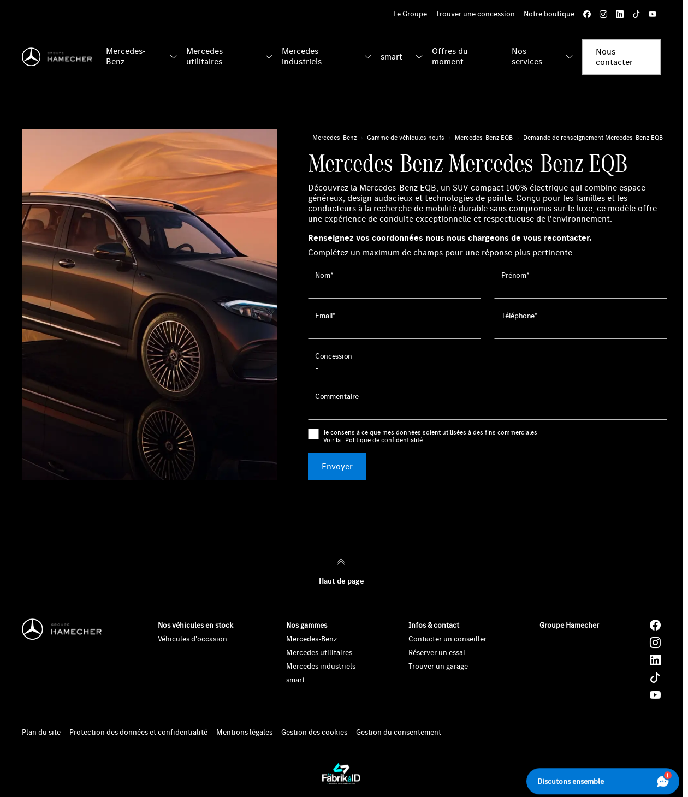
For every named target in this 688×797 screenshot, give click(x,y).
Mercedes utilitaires (204, 56)
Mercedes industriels (302, 56)
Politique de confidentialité (384, 440)
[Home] (59, 57)
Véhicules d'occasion (192, 639)
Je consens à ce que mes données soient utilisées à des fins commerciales (430, 436)
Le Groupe (410, 14)
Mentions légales (244, 732)
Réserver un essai (436, 652)
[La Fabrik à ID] (341, 773)
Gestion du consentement (398, 732)
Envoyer (337, 466)
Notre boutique (549, 14)
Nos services (527, 56)
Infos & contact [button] (433, 625)
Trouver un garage (438, 666)
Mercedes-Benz (126, 56)
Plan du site (41, 732)
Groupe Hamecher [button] (569, 625)
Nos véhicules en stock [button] (195, 625)
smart (391, 56)
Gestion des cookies (314, 732)
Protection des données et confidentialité (138, 732)
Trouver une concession (475, 14)
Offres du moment (450, 56)
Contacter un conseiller (447, 639)
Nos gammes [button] (306, 625)
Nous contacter (614, 56)
